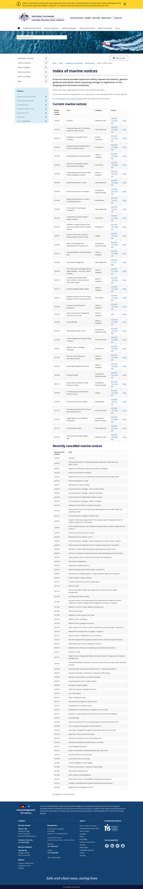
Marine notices (90, 63)
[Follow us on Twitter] (117, 846)
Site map (82, 845)
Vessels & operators (51, 28)
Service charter (84, 831)
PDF (114, 120)
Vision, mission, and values (88, 826)
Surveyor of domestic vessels (26, 97)
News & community (105, 28)
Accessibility (83, 839)
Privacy (82, 837)
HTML (124, 121)
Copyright (83, 834)
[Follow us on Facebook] (107, 846)
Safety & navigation (69, 28)
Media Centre (106, 18)
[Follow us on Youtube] (123, 846)
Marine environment (87, 28)
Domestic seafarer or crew (25, 109)
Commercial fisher (23, 105)
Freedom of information (87, 842)
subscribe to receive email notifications (70, 99)
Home (19, 26)
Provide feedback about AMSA (89, 828)
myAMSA (88, 18)
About (117, 28)
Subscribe (83, 855)
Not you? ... (24, 121)
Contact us (118, 18)
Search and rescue (77, 18)
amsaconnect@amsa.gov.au (27, 836)
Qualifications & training (32, 28)
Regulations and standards (74, 63)
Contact (82, 853)
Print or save (120, 58)
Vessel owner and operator (25, 101)
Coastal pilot (21, 117)
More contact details (54, 857)
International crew (23, 113)
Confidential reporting (86, 850)
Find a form (96, 18)
